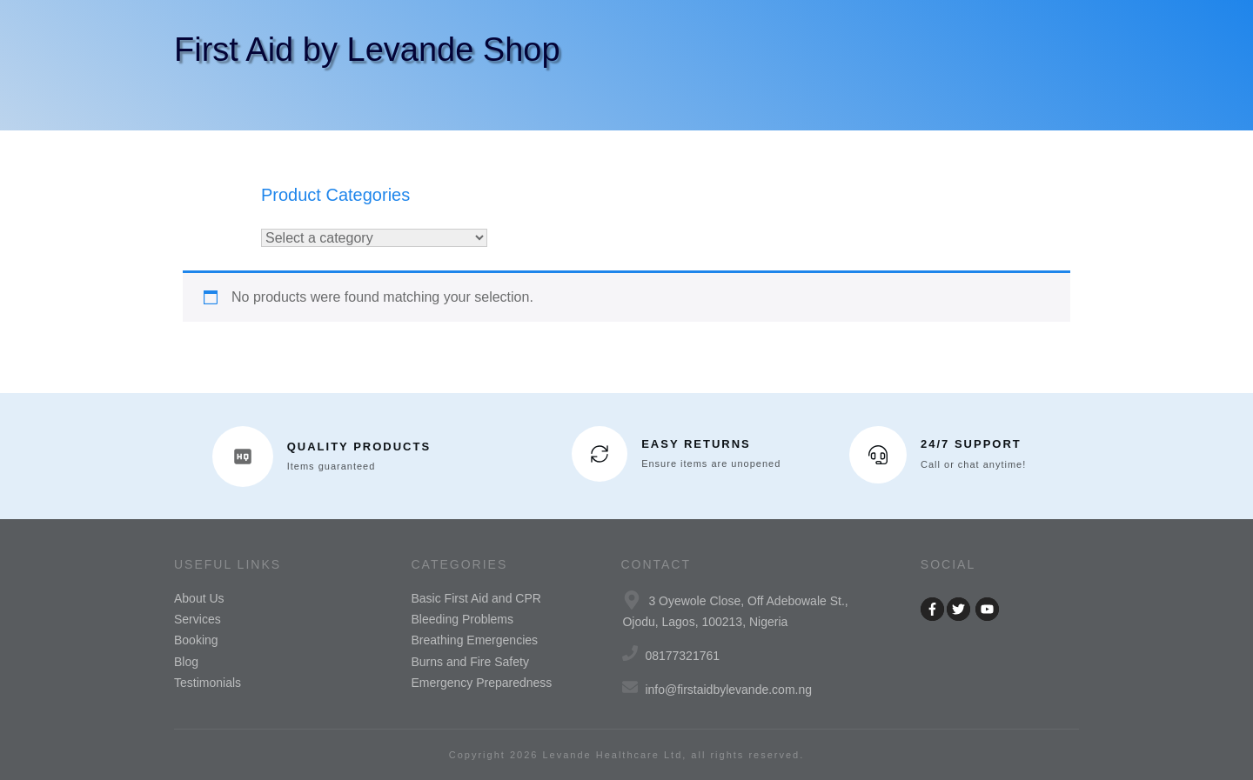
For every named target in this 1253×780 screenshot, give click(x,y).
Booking (196, 640)
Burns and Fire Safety (470, 662)
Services (197, 619)
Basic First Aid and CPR (476, 598)
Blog (186, 662)
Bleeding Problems (463, 619)
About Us (199, 598)
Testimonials (207, 683)
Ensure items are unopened (711, 463)
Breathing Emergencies (475, 640)
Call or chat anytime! (973, 464)
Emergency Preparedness (482, 683)
